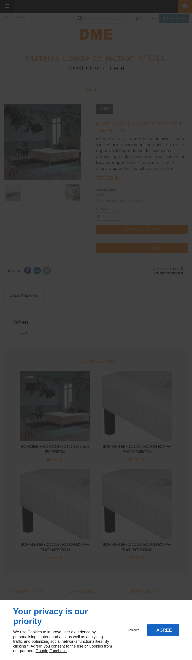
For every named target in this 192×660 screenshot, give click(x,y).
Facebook (58, 651)
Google (42, 651)
